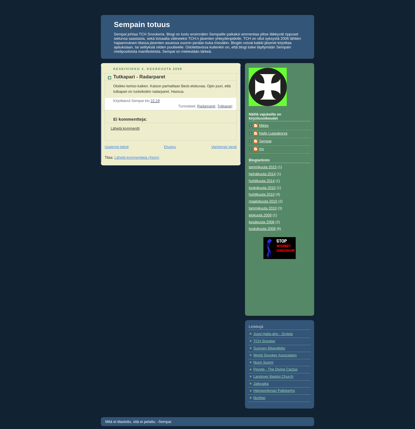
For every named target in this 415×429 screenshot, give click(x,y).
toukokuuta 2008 (262, 229)
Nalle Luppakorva (273, 133)
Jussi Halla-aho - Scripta (273, 334)
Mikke (264, 126)
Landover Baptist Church (273, 377)
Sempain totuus (142, 24)
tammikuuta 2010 (263, 208)
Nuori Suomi (263, 362)
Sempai (265, 141)
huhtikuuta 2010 (262, 194)
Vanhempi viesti (224, 147)
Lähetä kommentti (125, 128)
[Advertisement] (275, 285)
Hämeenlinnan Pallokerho (274, 391)
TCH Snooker (264, 341)
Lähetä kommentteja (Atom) (136, 158)
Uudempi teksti (117, 147)
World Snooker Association (275, 355)
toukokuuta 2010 (262, 188)
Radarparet (206, 106)
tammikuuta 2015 (263, 167)
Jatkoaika (261, 384)
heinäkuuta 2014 (262, 174)
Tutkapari (224, 106)
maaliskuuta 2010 (263, 201)
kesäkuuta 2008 (261, 222)
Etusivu (170, 147)
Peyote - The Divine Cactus (275, 369)
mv (261, 149)
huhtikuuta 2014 (262, 181)
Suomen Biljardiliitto (269, 348)
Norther (259, 398)
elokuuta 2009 (260, 215)
